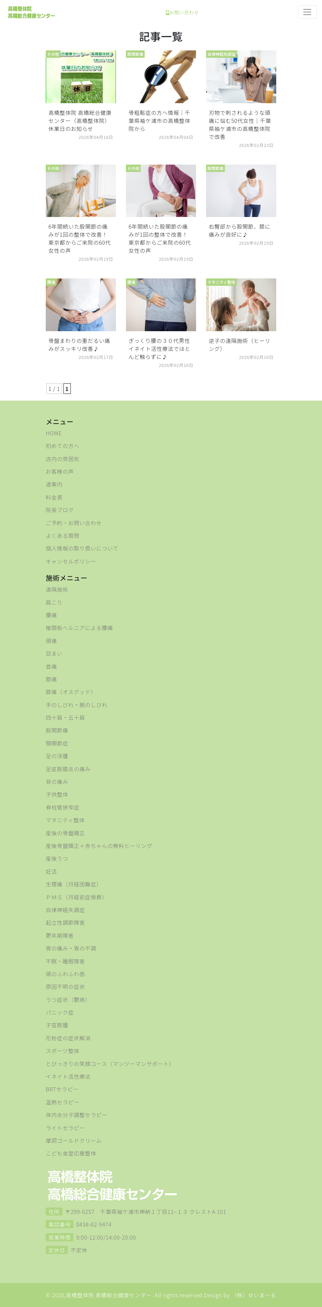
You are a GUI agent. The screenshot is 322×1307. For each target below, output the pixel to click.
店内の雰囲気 (62, 459)
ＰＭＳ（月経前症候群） (77, 897)
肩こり (54, 602)
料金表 (54, 497)
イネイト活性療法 (68, 1076)
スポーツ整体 (62, 1051)
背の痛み (57, 782)
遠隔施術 (57, 589)
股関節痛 (57, 730)
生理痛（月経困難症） (74, 884)
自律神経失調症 (65, 910)
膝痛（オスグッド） (71, 692)
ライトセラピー (65, 1128)
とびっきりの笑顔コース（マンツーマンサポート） (110, 1064)
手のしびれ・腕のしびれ (77, 705)
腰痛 (51, 615)
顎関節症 (57, 743)
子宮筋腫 (57, 1025)
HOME (54, 433)
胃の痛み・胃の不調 (71, 948)
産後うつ (57, 858)
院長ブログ (60, 510)
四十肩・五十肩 (65, 717)
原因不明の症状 (65, 987)
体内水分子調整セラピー (77, 1115)
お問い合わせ (182, 12)
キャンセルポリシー (71, 561)
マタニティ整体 (65, 820)
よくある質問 (62, 535)
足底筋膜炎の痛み (68, 769)
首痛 (51, 666)
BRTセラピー (62, 1089)
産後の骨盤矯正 (65, 833)
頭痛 (51, 641)
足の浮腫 (57, 756)
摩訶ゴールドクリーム (74, 1140)
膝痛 (51, 679)
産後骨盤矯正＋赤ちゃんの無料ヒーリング (99, 846)
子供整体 (57, 794)
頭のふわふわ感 (65, 974)
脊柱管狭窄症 (62, 807)
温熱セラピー (62, 1102)
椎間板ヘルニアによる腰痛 (79, 628)
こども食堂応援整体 (71, 1153)
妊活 (51, 871)
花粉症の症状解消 (68, 1038)
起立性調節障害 (65, 922)
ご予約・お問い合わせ (74, 523)
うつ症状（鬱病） (68, 1000)
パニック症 (60, 1012)
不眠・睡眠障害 (65, 961)
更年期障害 (60, 935)
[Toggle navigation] (307, 12)
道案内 (54, 484)
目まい (54, 653)
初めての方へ (62, 446)
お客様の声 (60, 471)
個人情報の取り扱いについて (82, 548)
